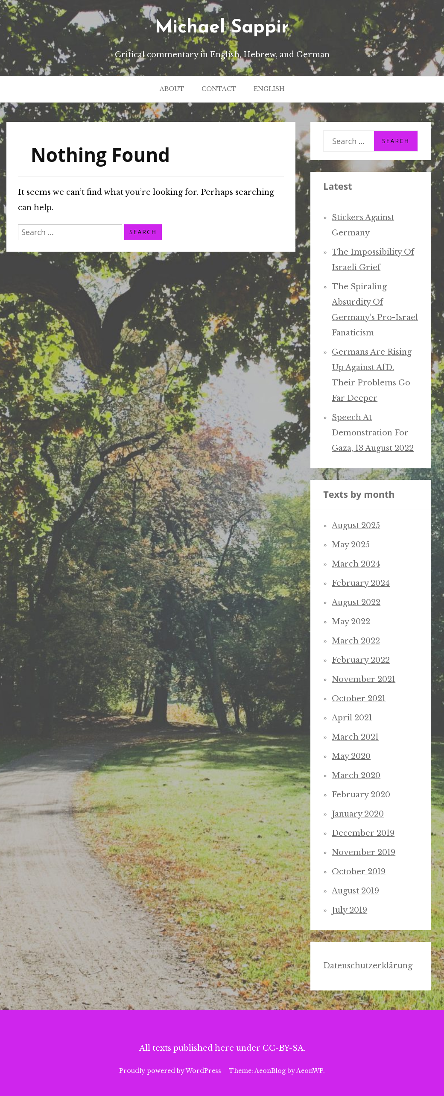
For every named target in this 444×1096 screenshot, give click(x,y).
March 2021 (355, 737)
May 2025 (351, 544)
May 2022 (351, 621)
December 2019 (363, 833)
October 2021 (359, 698)
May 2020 (351, 756)
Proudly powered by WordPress (170, 1071)
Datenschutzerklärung (367, 965)
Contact (219, 89)
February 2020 (361, 794)
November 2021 (363, 679)
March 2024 (356, 564)
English (269, 89)
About (172, 89)
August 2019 (355, 891)
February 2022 (361, 660)
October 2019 (359, 871)
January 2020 (358, 814)
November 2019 (363, 852)
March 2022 (356, 641)
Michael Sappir (222, 27)
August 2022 (356, 602)
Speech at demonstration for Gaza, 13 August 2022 (373, 433)
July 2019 (349, 910)
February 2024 (361, 583)
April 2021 (352, 718)
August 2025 (356, 525)
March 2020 (356, 775)
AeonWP (309, 1071)
